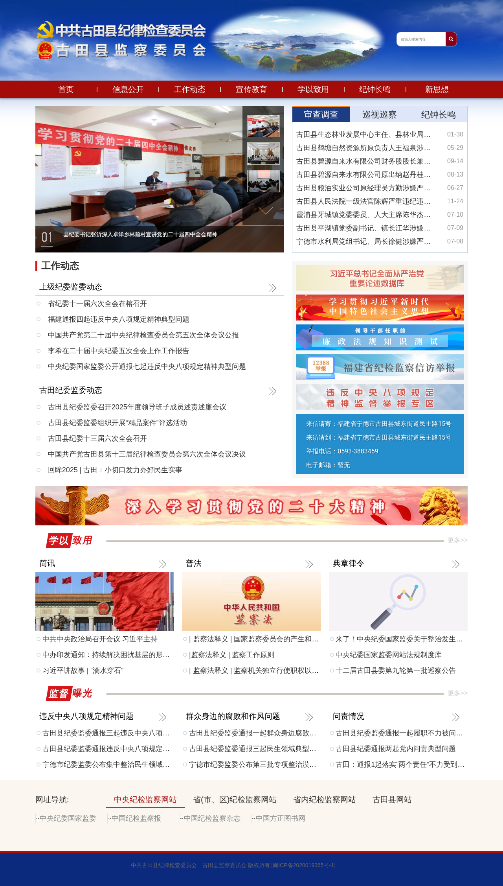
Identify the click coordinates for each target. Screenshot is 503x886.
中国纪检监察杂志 (212, 818)
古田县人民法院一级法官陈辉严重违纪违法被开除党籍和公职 (379, 201)
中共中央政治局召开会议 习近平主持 (100, 639)
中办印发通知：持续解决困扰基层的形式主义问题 (120, 655)
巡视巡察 (379, 115)
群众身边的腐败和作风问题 (233, 716)
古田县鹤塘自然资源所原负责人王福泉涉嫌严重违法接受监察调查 (379, 148)
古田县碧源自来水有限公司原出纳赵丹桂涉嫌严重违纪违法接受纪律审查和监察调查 (379, 175)
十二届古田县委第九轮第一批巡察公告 (396, 670)
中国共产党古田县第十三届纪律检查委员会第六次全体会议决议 (147, 454)
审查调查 (321, 115)
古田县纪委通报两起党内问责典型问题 (396, 749)
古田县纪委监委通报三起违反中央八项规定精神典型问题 (130, 733)
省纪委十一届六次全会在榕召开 (97, 304)
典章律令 (348, 563)
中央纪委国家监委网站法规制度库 (389, 655)
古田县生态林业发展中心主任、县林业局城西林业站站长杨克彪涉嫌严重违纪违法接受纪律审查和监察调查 (379, 134)
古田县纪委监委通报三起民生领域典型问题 (256, 749)
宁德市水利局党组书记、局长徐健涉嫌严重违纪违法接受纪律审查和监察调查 (379, 241)
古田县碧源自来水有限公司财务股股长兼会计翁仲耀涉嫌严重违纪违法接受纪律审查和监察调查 (379, 161)
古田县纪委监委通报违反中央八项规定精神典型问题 (123, 749)
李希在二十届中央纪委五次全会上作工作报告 (118, 351)
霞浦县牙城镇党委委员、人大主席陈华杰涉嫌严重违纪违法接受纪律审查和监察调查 (379, 215)
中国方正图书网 (280, 818)
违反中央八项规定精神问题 (86, 716)
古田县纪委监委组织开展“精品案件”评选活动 (117, 423)
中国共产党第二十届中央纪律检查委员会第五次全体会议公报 (143, 335)
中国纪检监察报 (136, 818)
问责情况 (348, 716)
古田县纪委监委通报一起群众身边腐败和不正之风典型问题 (281, 733)
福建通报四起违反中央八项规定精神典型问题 (118, 319)
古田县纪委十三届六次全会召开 (97, 438)
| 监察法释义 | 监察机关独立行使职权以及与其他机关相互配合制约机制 (300, 670)
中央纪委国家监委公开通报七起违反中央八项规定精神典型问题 (147, 366)
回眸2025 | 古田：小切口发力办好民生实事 (115, 470)
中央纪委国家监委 (68, 818)
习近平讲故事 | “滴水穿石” (83, 670)
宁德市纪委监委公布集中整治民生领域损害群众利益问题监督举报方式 (152, 764)
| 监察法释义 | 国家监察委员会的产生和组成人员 (264, 639)
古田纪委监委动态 (70, 390)
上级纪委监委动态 (70, 286)
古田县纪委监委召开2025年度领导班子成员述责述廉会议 (137, 407)
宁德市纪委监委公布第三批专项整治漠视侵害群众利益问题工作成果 (295, 764)
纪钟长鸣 (438, 115)
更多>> (458, 540)
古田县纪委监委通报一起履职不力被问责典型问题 (413, 733)
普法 (194, 563)
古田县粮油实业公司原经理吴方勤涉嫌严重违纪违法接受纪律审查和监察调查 (379, 188)
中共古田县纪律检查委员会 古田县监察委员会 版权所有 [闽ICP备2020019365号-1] (233, 865)
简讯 (47, 563)
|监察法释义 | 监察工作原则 (231, 655)
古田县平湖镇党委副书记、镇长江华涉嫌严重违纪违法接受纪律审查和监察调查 (379, 228)
